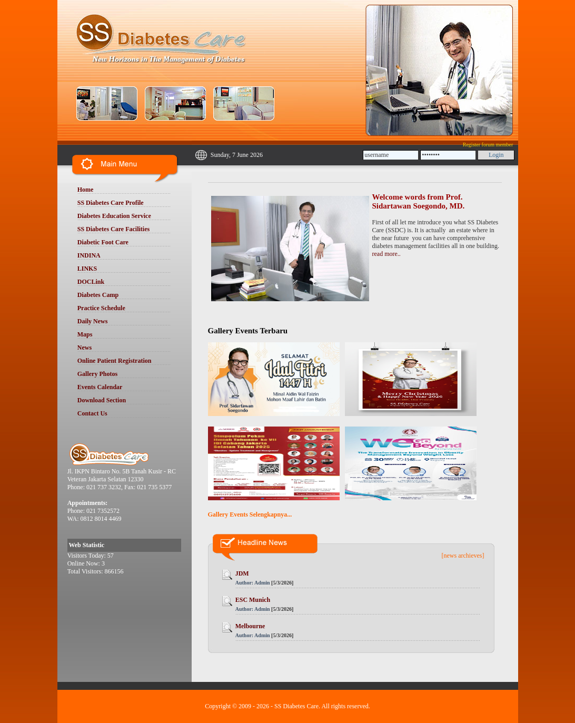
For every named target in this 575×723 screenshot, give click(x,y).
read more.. (386, 253)
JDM (242, 573)
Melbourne (250, 626)
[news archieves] (463, 555)
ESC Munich (252, 599)
